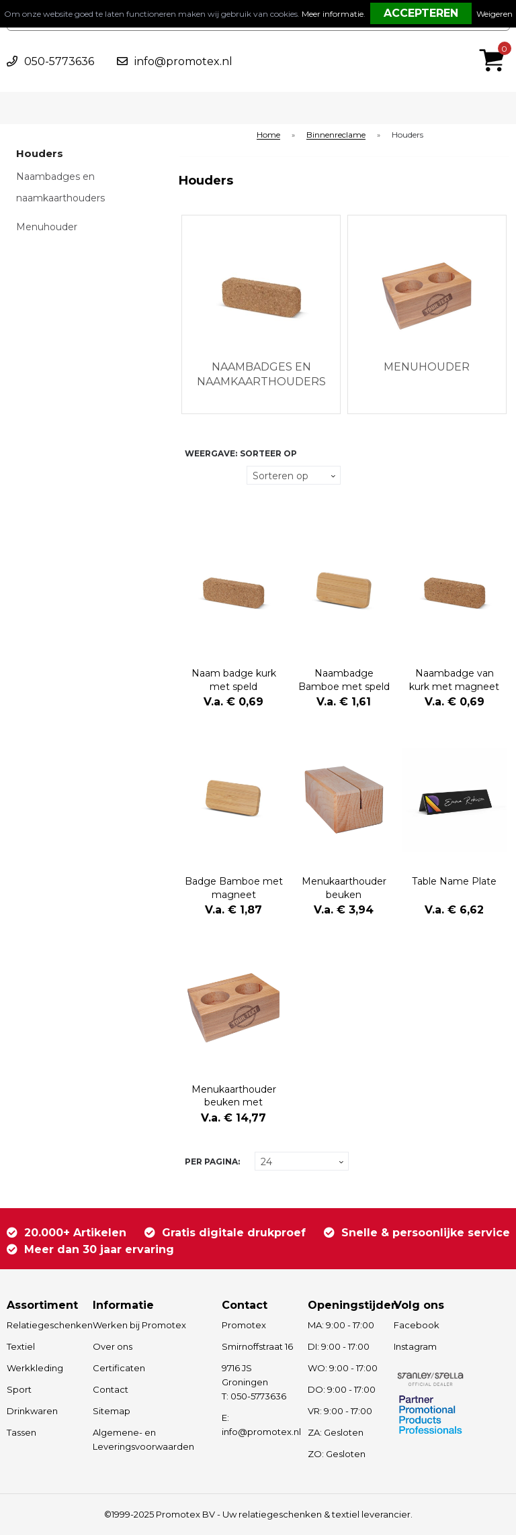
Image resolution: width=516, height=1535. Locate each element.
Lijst (192, 501)
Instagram (415, 1346)
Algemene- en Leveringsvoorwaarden (143, 1439)
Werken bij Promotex (139, 1325)
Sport (19, 1389)
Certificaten (119, 1368)
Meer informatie (332, 14)
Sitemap (111, 1410)
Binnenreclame (336, 135)
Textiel (21, 1346)
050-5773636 (59, 61)
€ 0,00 (495, 42)
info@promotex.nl (183, 61)
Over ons (112, 1346)
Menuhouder (46, 227)
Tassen (21, 1432)
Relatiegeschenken (43, 1325)
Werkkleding (35, 1368)
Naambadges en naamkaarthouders (60, 187)
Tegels (192, 475)
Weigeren (494, 14)
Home (268, 135)
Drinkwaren (32, 1410)
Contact (110, 1389)
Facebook (416, 1325)
